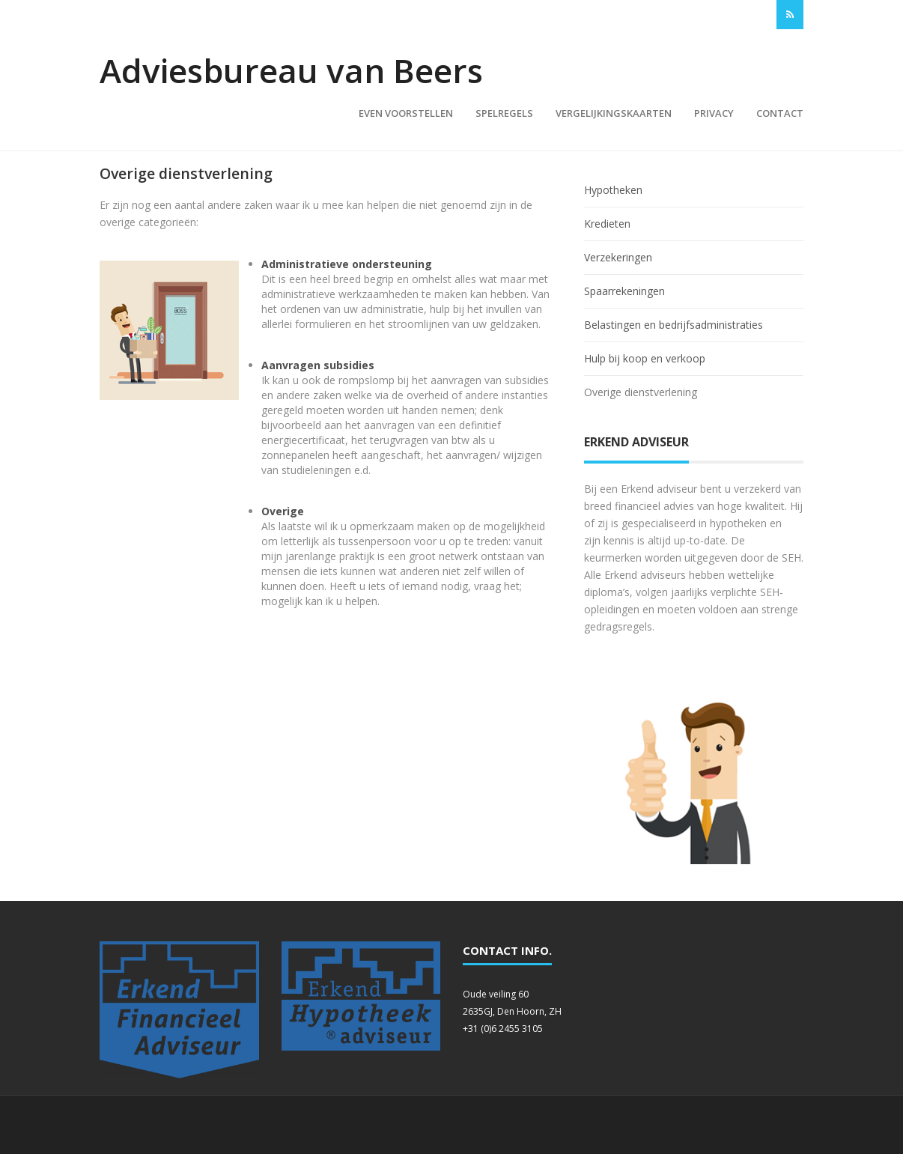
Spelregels (504, 113)
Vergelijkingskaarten (614, 113)
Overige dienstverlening (640, 392)
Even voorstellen (406, 113)
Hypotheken (613, 190)
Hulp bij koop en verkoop (644, 358)
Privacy (714, 113)
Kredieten (607, 223)
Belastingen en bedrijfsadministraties (673, 325)
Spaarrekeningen (624, 291)
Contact (779, 113)
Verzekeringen (618, 257)
